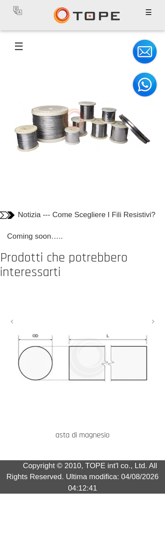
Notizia (29, 215)
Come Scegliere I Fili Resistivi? (103, 215)
